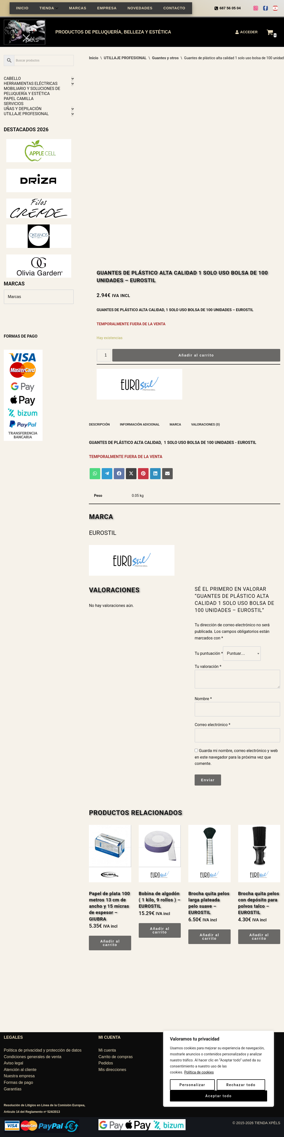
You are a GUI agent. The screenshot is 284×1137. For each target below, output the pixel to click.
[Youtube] (275, 8)
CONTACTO (174, 8)
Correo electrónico (212, 724)
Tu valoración (208, 666)
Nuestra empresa (19, 1076)
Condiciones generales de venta (32, 1057)
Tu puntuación (209, 653)
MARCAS (77, 8)
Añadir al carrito (196, 355)
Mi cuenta (107, 1050)
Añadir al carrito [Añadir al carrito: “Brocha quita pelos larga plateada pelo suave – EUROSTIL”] (209, 936)
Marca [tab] (175, 424)
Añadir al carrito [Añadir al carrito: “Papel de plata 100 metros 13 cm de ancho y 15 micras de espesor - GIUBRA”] (110, 943)
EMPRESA (107, 8)
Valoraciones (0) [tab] (205, 424)
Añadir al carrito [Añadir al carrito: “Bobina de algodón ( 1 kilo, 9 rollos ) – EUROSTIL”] (160, 930)
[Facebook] (265, 8)
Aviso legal (13, 1063)
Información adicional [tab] (140, 424)
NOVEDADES (139, 8)
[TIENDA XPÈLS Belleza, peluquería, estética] (26, 32)
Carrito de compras (115, 1057)
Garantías (12, 1089)
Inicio (93, 58)
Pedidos (105, 1063)
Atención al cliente (20, 1069)
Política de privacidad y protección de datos (43, 1050)
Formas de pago (18, 1082)
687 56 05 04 (230, 8)
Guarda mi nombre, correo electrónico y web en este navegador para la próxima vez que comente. (236, 757)
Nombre (203, 698)
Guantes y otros (165, 58)
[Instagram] (255, 8)
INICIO (22, 8)
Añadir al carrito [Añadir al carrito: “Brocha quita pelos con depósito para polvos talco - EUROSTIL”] (259, 936)
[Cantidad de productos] (104, 355)
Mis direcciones (112, 1069)
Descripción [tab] (99, 424)
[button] (56, 8)
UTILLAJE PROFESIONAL (125, 58)
